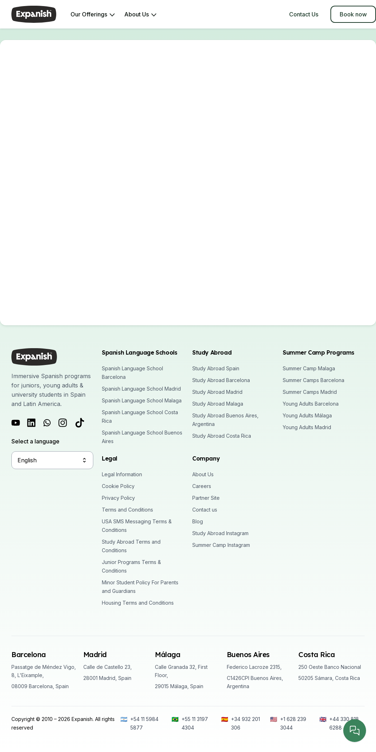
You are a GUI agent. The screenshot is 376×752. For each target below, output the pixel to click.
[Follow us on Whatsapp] (47, 422)
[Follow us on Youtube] (15, 422)
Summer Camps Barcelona (313, 380)
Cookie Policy (118, 486)
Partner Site (206, 498)
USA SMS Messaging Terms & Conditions (137, 525)
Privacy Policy (118, 498)
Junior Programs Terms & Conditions (131, 566)
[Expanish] (33, 14)
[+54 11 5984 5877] (142, 723)
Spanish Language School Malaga (142, 400)
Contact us (204, 510)
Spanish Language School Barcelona (132, 372)
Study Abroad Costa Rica (221, 436)
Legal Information (122, 474)
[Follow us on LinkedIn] (31, 422)
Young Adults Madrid (307, 427)
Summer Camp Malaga (309, 368)
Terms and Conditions (127, 510)
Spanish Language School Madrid (141, 389)
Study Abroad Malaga (217, 404)
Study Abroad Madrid (217, 392)
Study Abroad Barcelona (221, 380)
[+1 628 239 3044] (291, 723)
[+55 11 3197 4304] (193, 723)
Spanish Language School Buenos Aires (142, 437)
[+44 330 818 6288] (342, 723)
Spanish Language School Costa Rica (140, 416)
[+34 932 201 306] (242, 723)
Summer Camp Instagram (221, 545)
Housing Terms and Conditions (138, 603)
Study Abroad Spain (215, 368)
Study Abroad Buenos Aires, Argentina (225, 419)
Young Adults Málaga (307, 415)
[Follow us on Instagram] (62, 422)
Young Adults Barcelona (311, 404)
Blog (197, 521)
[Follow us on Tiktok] (79, 422)
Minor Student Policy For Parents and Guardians (140, 586)
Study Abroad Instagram (220, 533)
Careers (201, 486)
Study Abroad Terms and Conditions (131, 546)
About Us (203, 474)
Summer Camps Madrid (310, 392)
